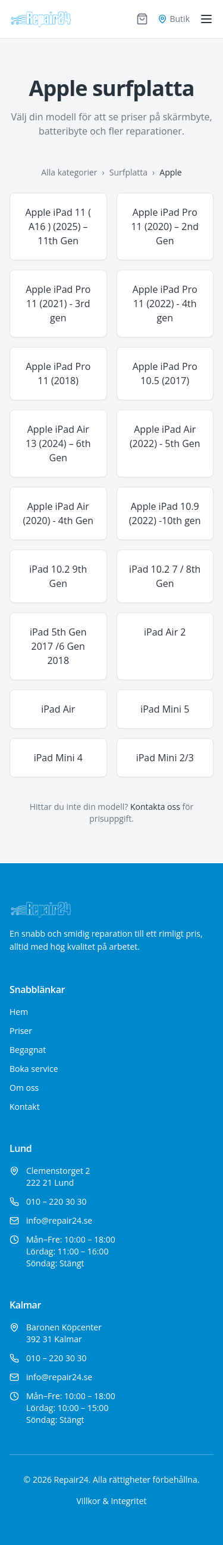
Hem (19, 1011)
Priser (21, 1030)
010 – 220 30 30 (56, 1201)
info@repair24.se (59, 1220)
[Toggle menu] (206, 19)
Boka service (34, 1068)
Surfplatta (128, 172)
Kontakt (25, 1106)
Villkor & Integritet (112, 1500)
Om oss (24, 1087)
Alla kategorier (69, 172)
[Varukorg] (142, 19)
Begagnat (28, 1049)
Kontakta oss (155, 806)
